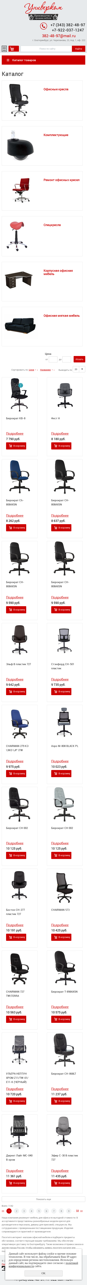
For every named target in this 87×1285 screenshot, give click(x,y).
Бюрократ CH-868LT (63, 1073)
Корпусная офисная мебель (58, 272)
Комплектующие (56, 135)
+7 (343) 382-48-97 (68, 24)
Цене (31, 369)
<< (3, 1210)
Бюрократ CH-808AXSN (60, 502)
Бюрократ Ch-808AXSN (15, 502)
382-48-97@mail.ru (59, 35)
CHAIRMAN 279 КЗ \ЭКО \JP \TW (17, 748)
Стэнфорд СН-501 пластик (62, 666)
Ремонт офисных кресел (62, 180)
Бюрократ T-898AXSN (64, 991)
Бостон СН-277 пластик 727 (15, 912)
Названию (45, 369)
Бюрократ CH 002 (17, 828)
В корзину (19, 445)
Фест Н (55, 418)
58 (77, 1210)
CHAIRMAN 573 (60, 909)
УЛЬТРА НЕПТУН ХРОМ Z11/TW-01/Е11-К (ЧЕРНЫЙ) (17, 1078)
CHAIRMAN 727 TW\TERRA (15, 993)
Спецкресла (52, 225)
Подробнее (14, 433)
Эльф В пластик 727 (18, 664)
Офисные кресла (56, 89)
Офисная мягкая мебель (62, 315)
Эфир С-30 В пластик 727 (64, 1157)
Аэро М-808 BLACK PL (64, 746)
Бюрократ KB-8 (15, 418)
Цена (48, 353)
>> (81, 1210)
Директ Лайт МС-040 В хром (19, 1157)
